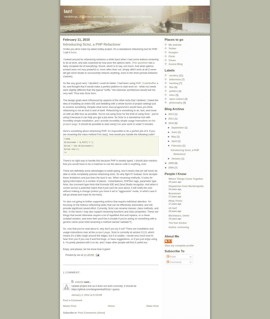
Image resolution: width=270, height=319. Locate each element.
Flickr (172, 56)
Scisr (73, 52)
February (176, 145)
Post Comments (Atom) (91, 312)
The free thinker (178, 222)
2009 (171, 163)
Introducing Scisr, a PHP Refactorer (92, 44)
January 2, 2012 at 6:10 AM (86, 294)
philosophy (175, 102)
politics (173, 91)
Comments (174, 262)
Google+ (173, 52)
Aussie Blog (176, 64)
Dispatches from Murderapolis (186, 186)
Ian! (68, 11)
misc (172, 95)
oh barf (173, 208)
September (178, 127)
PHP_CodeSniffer (146, 83)
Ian (170, 241)
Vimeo (172, 60)
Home (111, 306)
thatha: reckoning (179, 227)
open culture (176, 99)
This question (140, 62)
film (171, 87)
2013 (171, 114)
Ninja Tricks (175, 200)
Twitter (172, 48)
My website (175, 44)
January (176, 158)
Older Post (152, 306)
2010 (171, 123)
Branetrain (175, 193)
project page (102, 232)
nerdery (173, 75)
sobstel (79, 282)
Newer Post (69, 306)
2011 (171, 118)
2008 (171, 167)
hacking (173, 83)
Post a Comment (72, 300)
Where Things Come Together (186, 178)
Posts (171, 256)
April (174, 141)
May (174, 136)
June (174, 132)
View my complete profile (179, 245)
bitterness (175, 79)
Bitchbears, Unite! (179, 215)
